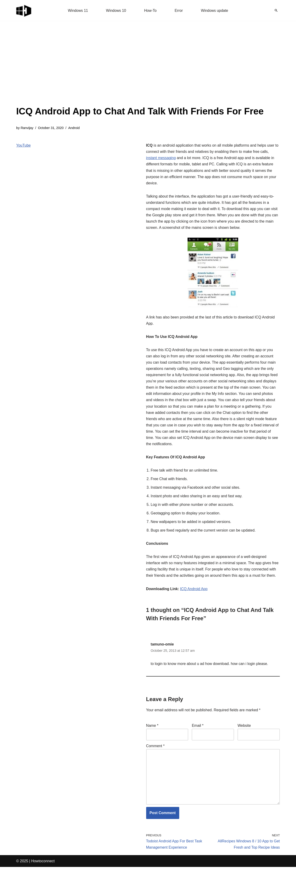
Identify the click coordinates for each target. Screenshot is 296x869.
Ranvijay (27, 128)
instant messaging (161, 158)
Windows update (214, 11)
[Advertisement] (140, 69)
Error (179, 11)
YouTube (23, 145)
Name (152, 727)
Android (74, 128)
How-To (150, 11)
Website (244, 727)
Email (198, 727)
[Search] (276, 10)
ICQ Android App (194, 590)
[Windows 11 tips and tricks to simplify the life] (24, 10)
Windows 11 (78, 11)
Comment (155, 747)
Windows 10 (116, 11)
